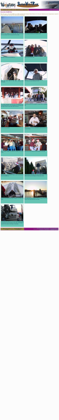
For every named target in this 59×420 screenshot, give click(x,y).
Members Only (25, 9)
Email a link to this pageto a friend (6, 229)
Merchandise (18, 9)
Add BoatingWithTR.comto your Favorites (18, 229)
